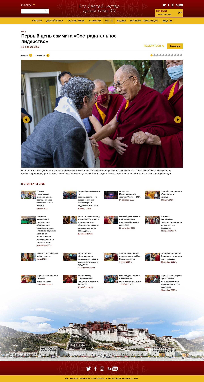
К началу (40, 55)
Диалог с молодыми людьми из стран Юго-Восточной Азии (130, 256)
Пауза (24, 55)
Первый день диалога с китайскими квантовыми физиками (130, 278)
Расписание (76, 20)
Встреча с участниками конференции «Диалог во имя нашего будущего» (171, 222)
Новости (95, 20)
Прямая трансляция (144, 20)
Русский (28, 5)
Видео (121, 20)
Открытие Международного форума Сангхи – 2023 (129, 194)
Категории (174, 46)
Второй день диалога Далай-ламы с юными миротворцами (171, 256)
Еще (167, 20)
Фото (108, 20)
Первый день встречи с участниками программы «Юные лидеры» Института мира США (171, 281)
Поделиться (152, 45)
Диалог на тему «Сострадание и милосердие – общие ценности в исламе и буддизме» (88, 259)
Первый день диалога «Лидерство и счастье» (171, 194)
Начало (37, 20)
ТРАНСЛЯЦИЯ (163, 12)
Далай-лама (54, 20)
